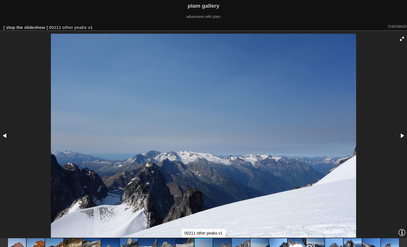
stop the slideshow (25, 27)
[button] (401, 38)
